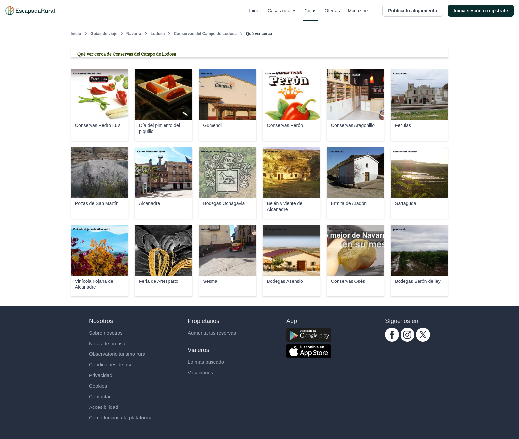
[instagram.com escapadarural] (407, 340)
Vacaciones (200, 372)
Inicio (254, 14)
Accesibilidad (103, 407)
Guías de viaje (103, 33)
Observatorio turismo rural (117, 354)
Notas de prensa (107, 343)
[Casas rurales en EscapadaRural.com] (30, 10)
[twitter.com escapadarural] (423, 340)
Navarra (133, 33)
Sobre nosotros (106, 333)
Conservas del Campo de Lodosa (205, 33)
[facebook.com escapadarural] (392, 340)
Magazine (358, 14)
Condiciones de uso (111, 364)
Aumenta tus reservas (212, 333)
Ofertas (332, 14)
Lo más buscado (206, 362)
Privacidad (100, 375)
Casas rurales (282, 14)
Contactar (100, 396)
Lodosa (158, 33)
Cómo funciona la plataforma (121, 417)
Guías (310, 14)
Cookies (98, 386)
